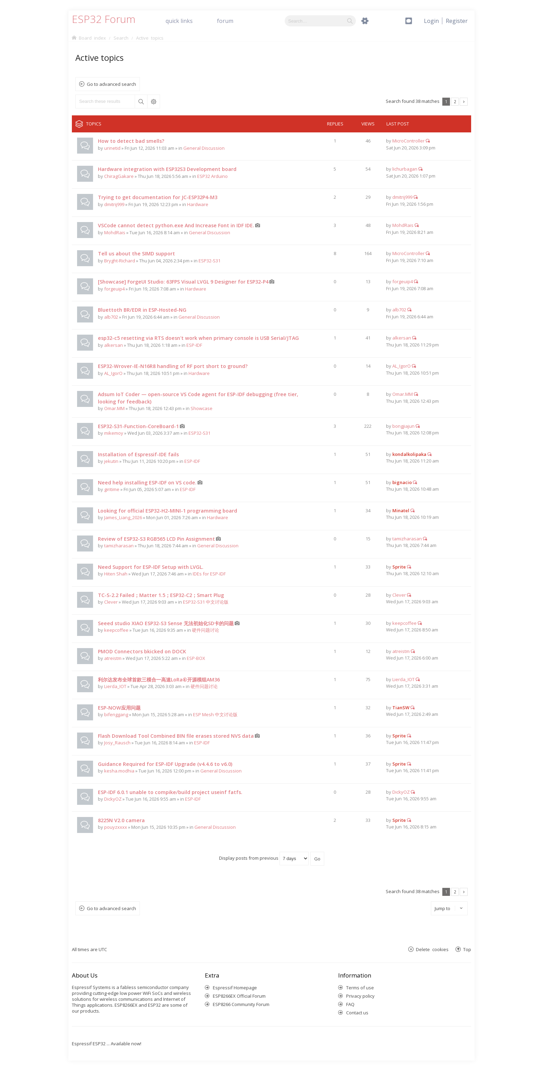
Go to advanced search (111, 84)
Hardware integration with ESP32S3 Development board (167, 169)
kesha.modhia (119, 771)
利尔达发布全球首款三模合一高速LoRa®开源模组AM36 (159, 679)
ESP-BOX (196, 658)
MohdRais (114, 232)
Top (467, 949)
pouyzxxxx (115, 827)
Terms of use (360, 987)
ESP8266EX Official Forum (239, 996)
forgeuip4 (114, 289)
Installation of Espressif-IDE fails (138, 454)
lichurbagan (404, 169)
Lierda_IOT (115, 686)
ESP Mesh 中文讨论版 (215, 714)
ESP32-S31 (209, 260)
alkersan (113, 345)
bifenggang (116, 714)
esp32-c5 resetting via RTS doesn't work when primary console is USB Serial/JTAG (198, 338)
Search (141, 101)
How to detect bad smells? (131, 141)
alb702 (111, 317)
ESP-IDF (194, 345)
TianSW (400, 707)
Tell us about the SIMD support (136, 253)
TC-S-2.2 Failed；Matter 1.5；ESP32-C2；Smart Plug (161, 595)
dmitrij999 (114, 204)
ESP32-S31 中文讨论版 (205, 602)
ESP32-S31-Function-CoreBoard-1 (138, 426)
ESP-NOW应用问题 (119, 707)
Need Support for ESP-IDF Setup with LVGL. (150, 567)
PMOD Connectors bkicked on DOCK (142, 651)
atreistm (113, 658)
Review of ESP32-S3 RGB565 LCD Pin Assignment (156, 539)
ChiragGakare (119, 176)
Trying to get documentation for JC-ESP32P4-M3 (157, 197)
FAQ (350, 1004)
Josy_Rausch (117, 742)
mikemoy (113, 433)
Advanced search (153, 101)
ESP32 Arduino (212, 176)
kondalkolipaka (409, 454)
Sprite (399, 567)
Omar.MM (114, 408)
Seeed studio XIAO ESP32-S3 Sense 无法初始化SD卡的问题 (166, 623)
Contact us (357, 1012)
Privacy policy (360, 996)
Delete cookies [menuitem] (432, 949)
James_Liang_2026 (123, 517)
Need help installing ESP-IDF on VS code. (147, 482)
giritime (111, 489)
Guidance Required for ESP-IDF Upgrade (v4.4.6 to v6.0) (165, 764)
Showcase (201, 408)
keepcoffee (116, 630)
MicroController (408, 141)
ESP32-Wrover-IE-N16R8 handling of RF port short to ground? (173, 366)
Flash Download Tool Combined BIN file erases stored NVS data (176, 736)
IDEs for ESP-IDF (209, 574)
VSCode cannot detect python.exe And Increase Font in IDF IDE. (176, 225)
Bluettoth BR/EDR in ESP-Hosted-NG (142, 309)
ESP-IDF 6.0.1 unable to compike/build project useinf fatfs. (170, 792)
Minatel (400, 510)
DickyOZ (113, 799)
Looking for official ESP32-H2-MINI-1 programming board (167, 510)
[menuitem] (457, 20)
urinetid (112, 148)
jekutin (111, 461)
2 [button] (455, 101)
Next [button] (464, 102)
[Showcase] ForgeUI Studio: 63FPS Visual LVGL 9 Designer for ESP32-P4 (183, 281)
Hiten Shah (115, 574)
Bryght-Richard (119, 260)
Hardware (197, 204)
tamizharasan (119, 545)
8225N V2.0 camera (121, 820)
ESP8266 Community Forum (241, 1004)
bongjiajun (403, 426)
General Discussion (204, 148)
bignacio (402, 482)
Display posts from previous (264, 858)
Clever (111, 602)
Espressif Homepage (235, 987)
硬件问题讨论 (205, 630)
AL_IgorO (113, 373)
